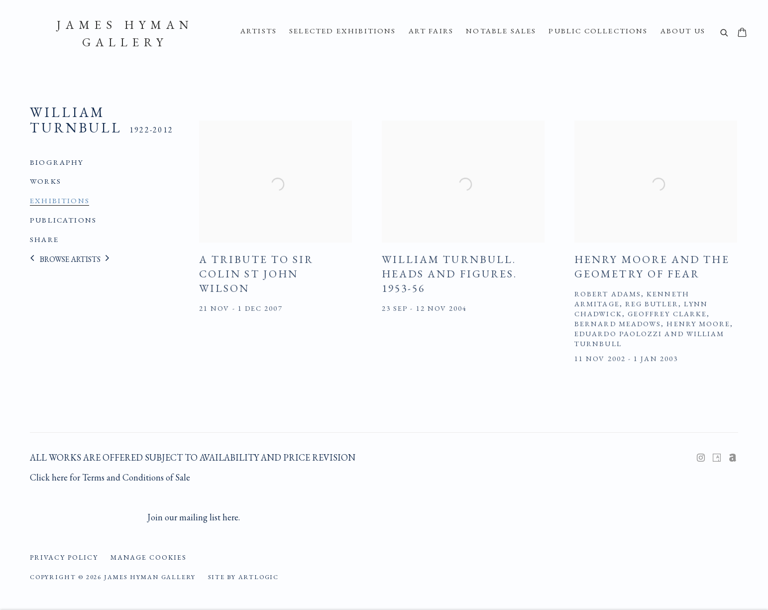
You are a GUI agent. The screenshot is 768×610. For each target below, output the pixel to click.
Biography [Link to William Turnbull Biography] (57, 162)
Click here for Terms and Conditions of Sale (110, 477)
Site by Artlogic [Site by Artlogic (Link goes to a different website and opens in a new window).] (243, 577)
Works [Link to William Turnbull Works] (45, 181)
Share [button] (44, 239)
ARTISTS (258, 30)
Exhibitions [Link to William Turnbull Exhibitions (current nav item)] (60, 200)
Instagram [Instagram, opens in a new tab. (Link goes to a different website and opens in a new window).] (700, 458)
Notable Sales (501, 30)
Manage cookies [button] (148, 557)
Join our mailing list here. (193, 517)
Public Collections (598, 30)
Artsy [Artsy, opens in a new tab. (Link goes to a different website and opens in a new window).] (716, 458)
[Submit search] (724, 33)
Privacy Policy (64, 557)
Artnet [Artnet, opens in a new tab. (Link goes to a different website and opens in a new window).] (732, 458)
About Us (682, 30)
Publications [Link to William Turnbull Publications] (63, 220)
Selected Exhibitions (342, 30)
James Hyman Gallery (125, 33)
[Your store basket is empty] (742, 33)
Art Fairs (431, 30)
